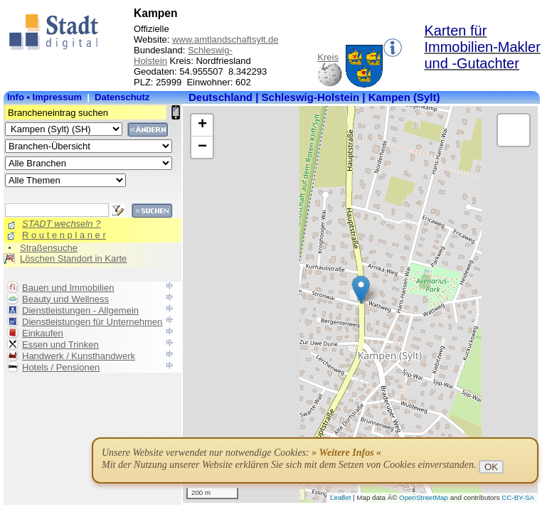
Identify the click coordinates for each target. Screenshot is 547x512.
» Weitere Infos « (346, 452)
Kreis (328, 57)
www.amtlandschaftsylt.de (225, 39)
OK (491, 467)
